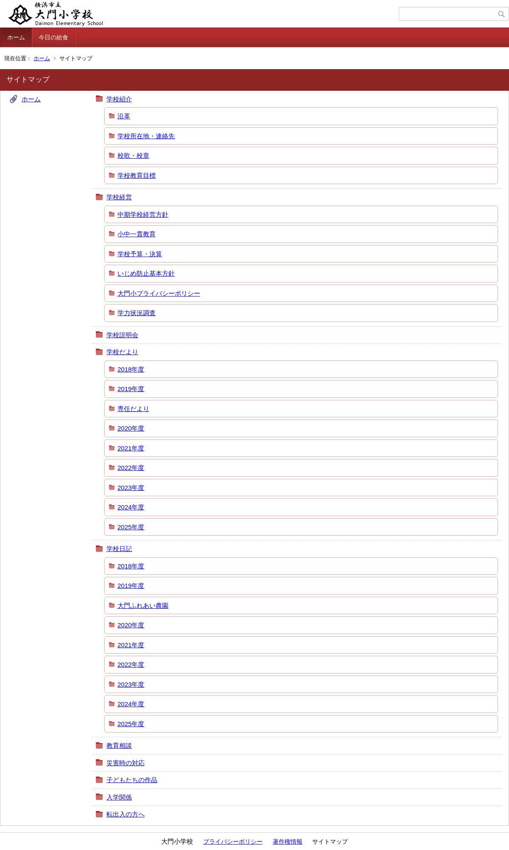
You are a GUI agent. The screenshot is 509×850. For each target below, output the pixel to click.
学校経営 (119, 197)
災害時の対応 (125, 762)
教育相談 (119, 745)
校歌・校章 (133, 155)
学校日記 (119, 548)
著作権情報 (287, 841)
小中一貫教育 (136, 234)
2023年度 (130, 487)
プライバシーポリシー (233, 841)
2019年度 (130, 388)
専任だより (133, 408)
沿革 (123, 116)
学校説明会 (122, 334)
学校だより (122, 351)
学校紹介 (119, 99)
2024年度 (130, 507)
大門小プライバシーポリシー (158, 293)
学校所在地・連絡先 (146, 136)
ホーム (16, 37)
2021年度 (130, 448)
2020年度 (130, 428)
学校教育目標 (136, 175)
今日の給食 (53, 37)
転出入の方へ (125, 814)
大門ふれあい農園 (142, 605)
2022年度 (130, 467)
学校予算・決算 (139, 253)
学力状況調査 (136, 312)
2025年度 (130, 527)
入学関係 (119, 797)
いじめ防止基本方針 (146, 273)
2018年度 (130, 369)
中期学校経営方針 (142, 214)
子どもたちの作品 (131, 779)
